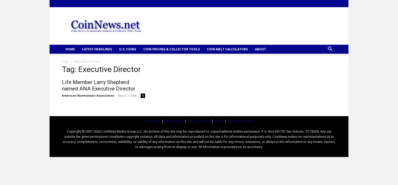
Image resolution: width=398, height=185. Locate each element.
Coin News (152, 121)
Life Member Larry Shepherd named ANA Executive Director (98, 85)
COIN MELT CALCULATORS (227, 49)
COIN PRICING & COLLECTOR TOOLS (171, 49)
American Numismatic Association (88, 95)
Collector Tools (199, 121)
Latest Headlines (97, 49)
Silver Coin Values (240, 121)
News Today (174, 121)
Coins (219, 121)
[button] (330, 49)
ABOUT (260, 49)
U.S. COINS (127, 49)
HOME (70, 49)
